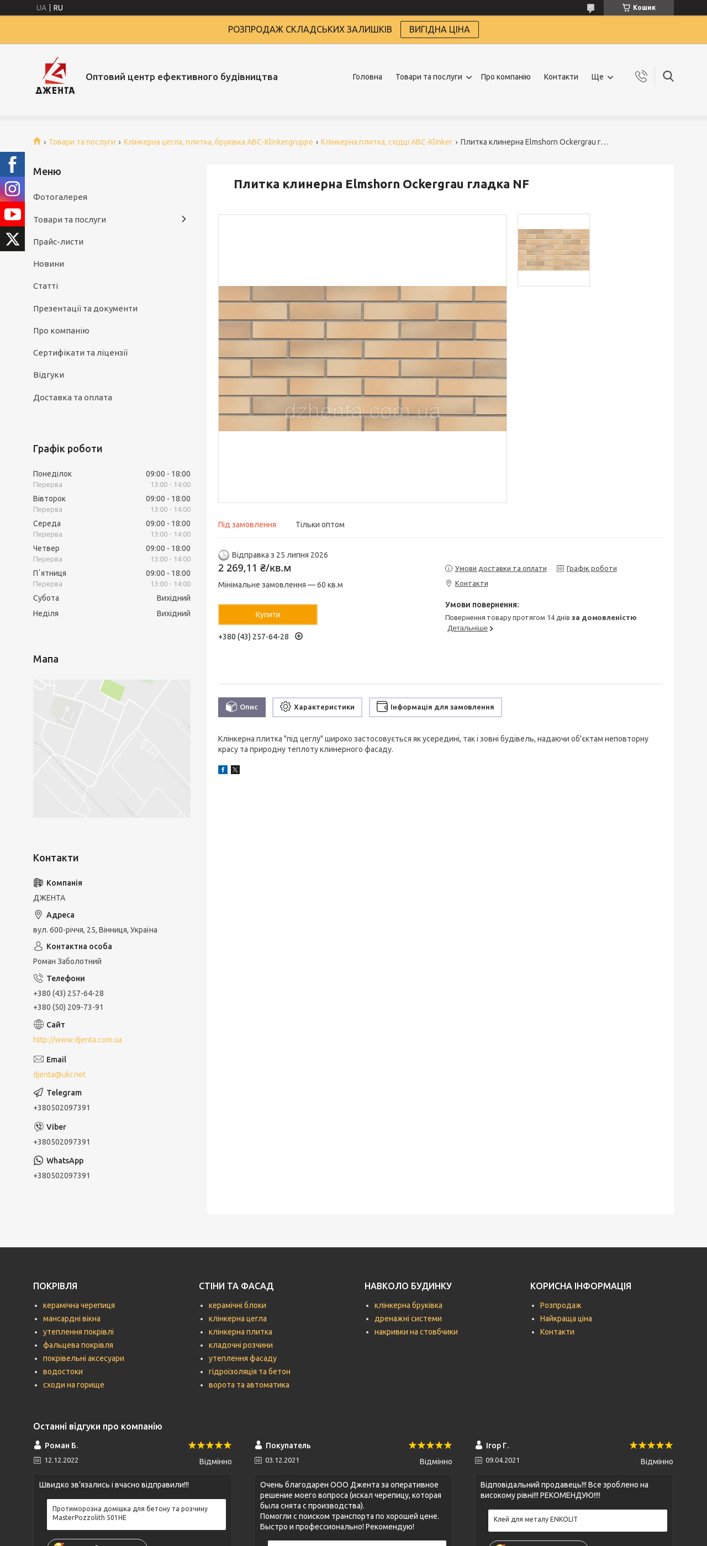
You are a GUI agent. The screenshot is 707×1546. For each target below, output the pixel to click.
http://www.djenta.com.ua (77, 1039)
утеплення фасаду (243, 1358)
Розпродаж (561, 1305)
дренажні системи (408, 1318)
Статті (45, 285)
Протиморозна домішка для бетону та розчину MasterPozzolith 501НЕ (130, 1513)
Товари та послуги (428, 76)
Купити (268, 614)
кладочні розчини (241, 1345)
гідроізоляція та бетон (250, 1371)
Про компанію (506, 76)
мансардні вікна (72, 1318)
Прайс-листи (58, 241)
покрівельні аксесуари (83, 1358)
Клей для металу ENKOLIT (536, 1519)
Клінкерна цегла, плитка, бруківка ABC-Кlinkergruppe (218, 141)
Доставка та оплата (72, 397)
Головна (367, 76)
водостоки (63, 1371)
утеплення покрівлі (78, 1331)
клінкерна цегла (238, 1318)
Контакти (561, 76)
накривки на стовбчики (416, 1331)
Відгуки (48, 374)
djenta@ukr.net (59, 1074)
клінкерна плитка (240, 1331)
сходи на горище (73, 1384)
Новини (48, 263)
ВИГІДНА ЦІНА (439, 29)
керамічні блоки (237, 1305)
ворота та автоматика (249, 1384)
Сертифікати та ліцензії (80, 352)
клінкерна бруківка (408, 1305)
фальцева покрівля (78, 1345)
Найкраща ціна (566, 1318)
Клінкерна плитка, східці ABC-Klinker (386, 141)
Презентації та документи (85, 308)
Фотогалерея (60, 197)
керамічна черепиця (79, 1305)
